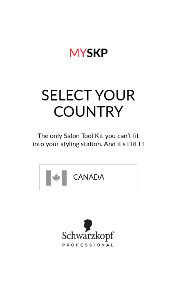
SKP (88, 53)
